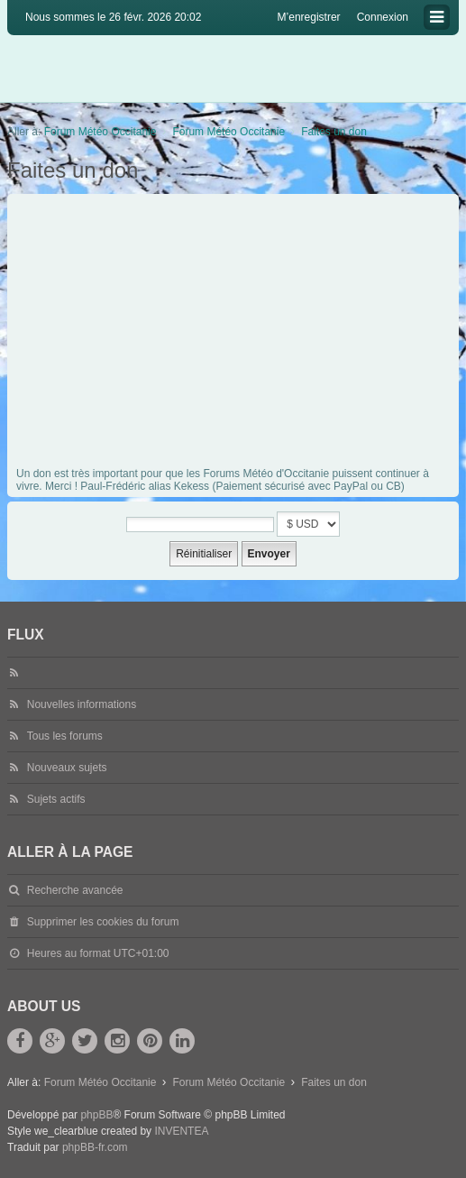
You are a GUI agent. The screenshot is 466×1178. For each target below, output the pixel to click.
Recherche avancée (75, 890)
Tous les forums (65, 736)
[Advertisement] (234, 333)
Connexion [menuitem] (382, 17)
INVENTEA (181, 1131)
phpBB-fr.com (95, 1147)
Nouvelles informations (81, 704)
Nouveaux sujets (67, 767)
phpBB (96, 1115)
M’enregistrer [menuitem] (309, 17)
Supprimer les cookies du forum (103, 922)
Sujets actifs (56, 799)
